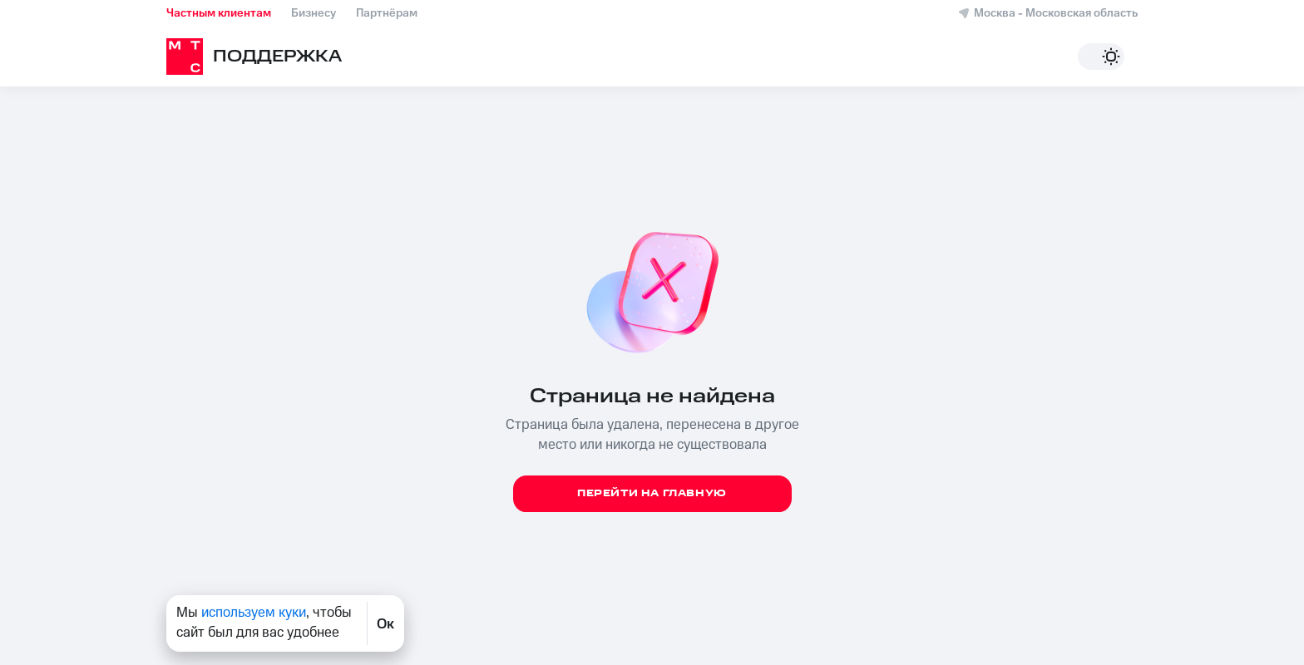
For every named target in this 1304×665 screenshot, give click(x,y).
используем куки (253, 613)
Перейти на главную (652, 493)
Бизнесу (313, 13)
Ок (385, 623)
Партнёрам (386, 13)
